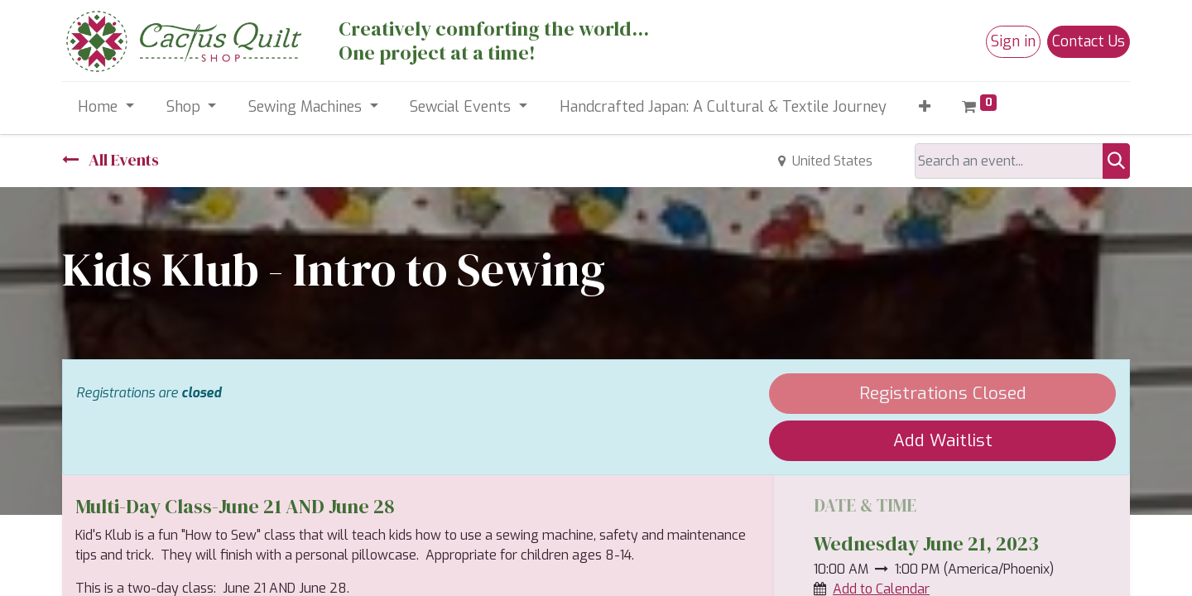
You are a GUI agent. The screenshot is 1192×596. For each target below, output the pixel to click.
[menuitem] (722, 107)
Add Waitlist (943, 440)
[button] (924, 107)
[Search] (1116, 161)
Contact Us (1088, 41)
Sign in (1013, 41)
